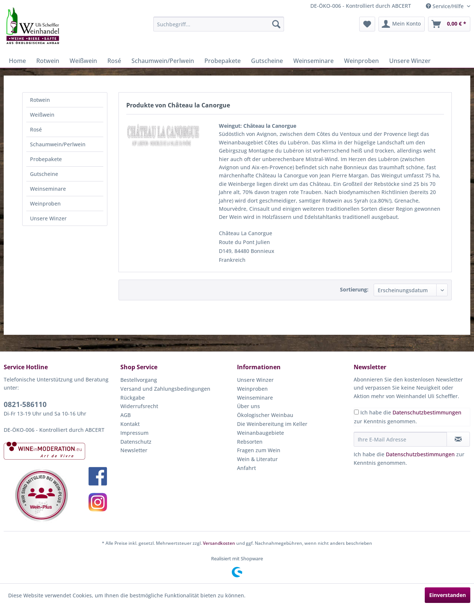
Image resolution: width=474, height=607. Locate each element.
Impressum (134, 432)
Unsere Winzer (48, 218)
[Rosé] (114, 61)
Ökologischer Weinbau (265, 414)
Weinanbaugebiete (260, 432)
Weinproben (45, 203)
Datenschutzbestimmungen (427, 412)
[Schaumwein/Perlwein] (162, 61)
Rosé (36, 129)
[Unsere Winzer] (410, 61)
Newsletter (133, 450)
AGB (125, 414)
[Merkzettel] (367, 24)
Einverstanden (447, 594)
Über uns (248, 406)
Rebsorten (250, 441)
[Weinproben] (361, 61)
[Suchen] (276, 24)
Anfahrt (246, 467)
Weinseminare (48, 188)
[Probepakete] (222, 61)
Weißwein (42, 114)
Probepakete (46, 159)
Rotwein (40, 99)
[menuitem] (218, 24)
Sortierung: (354, 289)
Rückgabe (132, 397)
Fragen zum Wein (258, 450)
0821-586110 (25, 404)
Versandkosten (219, 543)
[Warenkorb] (449, 24)
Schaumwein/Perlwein (58, 144)
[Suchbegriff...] (218, 24)
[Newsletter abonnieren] (458, 439)
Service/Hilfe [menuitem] (445, 6)
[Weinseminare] (313, 61)
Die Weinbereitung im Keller (272, 423)
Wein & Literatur (257, 459)
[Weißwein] (83, 61)
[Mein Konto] (401, 24)
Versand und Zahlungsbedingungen (165, 388)
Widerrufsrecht (139, 406)
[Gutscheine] (267, 61)
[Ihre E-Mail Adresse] (400, 439)
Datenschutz (135, 441)
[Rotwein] (47, 61)
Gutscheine (44, 173)
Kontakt (130, 423)
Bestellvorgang (138, 379)
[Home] (17, 61)
